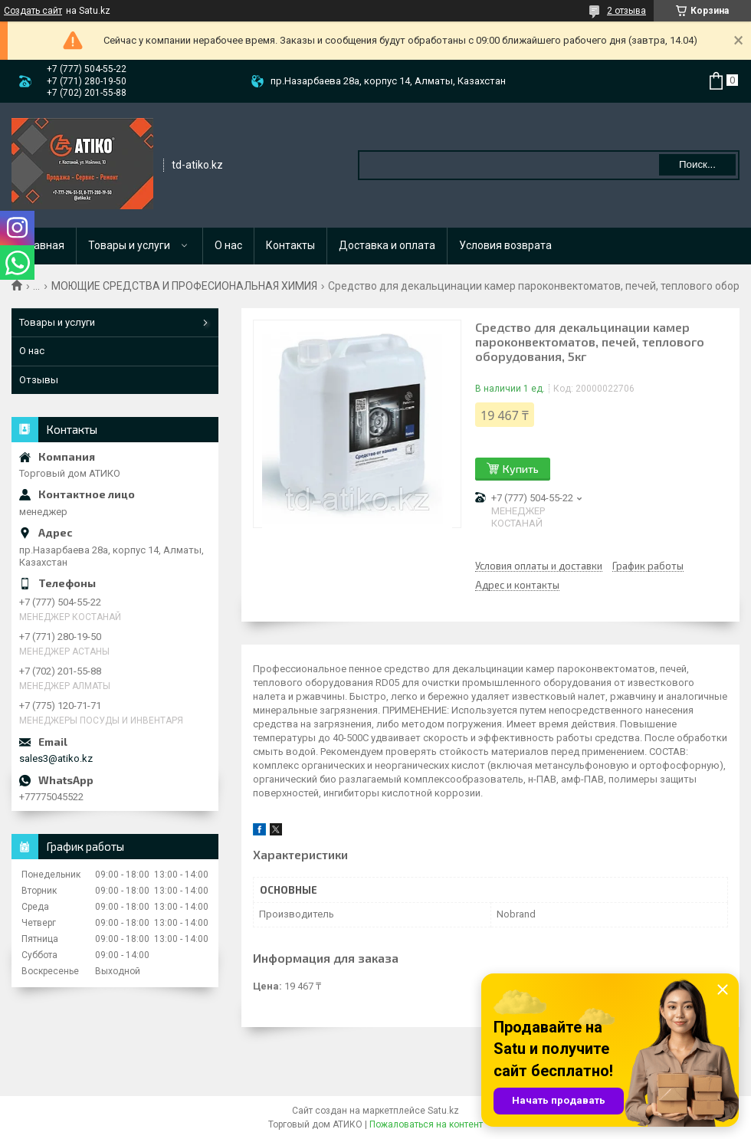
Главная (44, 245)
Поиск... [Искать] (697, 164)
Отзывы (38, 380)
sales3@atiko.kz (56, 758)
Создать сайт (33, 10)
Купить (521, 468)
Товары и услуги (129, 245)
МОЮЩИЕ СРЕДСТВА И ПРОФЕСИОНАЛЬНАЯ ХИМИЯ (184, 286)
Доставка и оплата (387, 245)
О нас (228, 245)
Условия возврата (505, 245)
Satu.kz (443, 1110)
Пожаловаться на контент (426, 1124)
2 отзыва (626, 10)
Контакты (290, 245)
